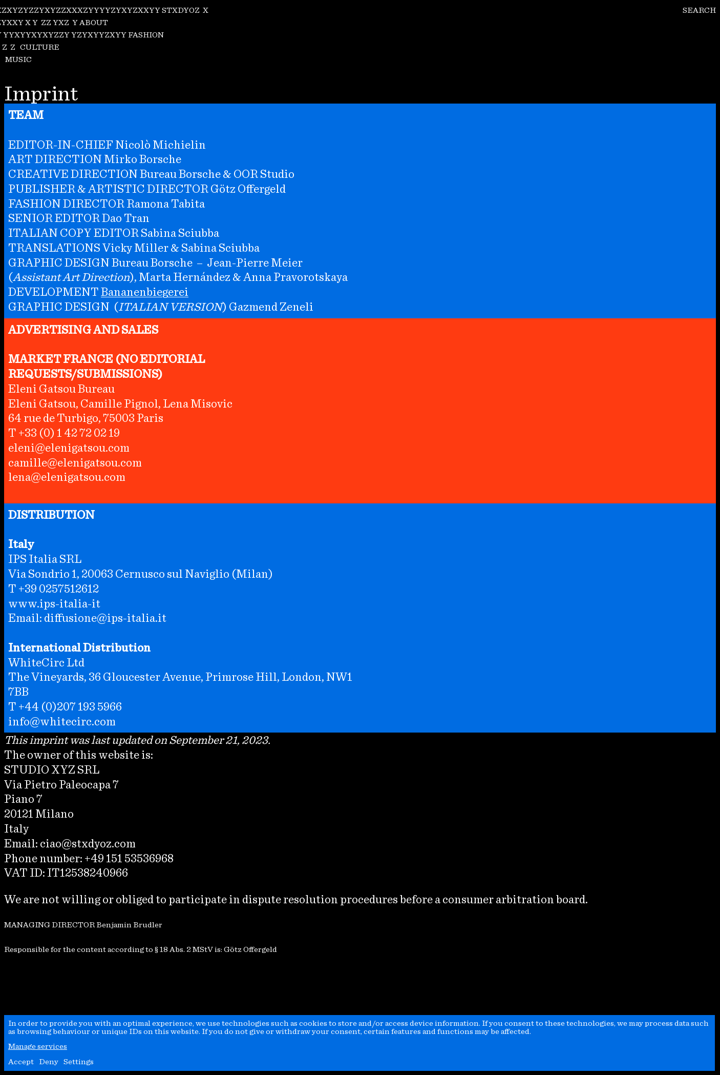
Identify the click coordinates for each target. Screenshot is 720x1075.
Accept (21, 1061)
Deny (48, 1061)
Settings (78, 1061)
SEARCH (699, 10)
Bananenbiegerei (144, 292)
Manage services (37, 1046)
